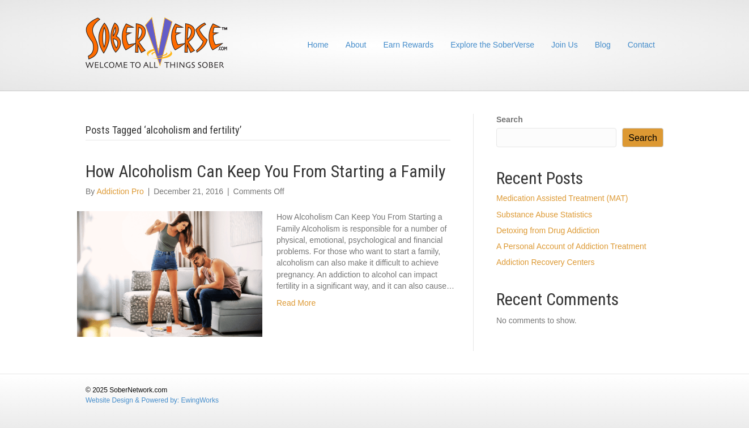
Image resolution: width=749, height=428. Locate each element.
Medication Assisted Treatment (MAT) (562, 198)
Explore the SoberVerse (492, 44)
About (356, 44)
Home (318, 44)
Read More (296, 302)
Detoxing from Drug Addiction (547, 230)
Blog (603, 44)
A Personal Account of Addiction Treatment (571, 246)
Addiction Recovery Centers (545, 262)
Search (509, 119)
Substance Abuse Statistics (544, 214)
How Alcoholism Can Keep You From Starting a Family (266, 171)
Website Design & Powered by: (133, 400)
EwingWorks (200, 400)
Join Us (564, 44)
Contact (641, 44)
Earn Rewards (408, 44)
